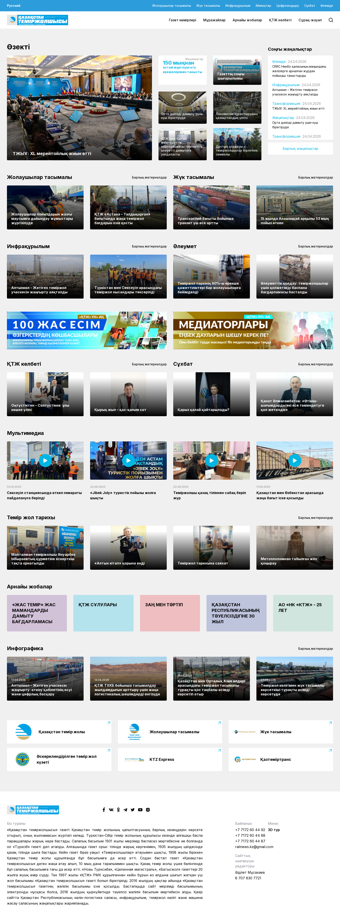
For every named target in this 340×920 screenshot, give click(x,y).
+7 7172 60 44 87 (250, 841)
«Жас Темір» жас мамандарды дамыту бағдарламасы (34, 613)
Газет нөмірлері (182, 20)
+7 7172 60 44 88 (250, 835)
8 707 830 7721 (248, 878)
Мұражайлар (214, 20)
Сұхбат (309, 5)
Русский (13, 5)
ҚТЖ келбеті (280, 20)
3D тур (274, 830)
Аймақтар (263, 5)
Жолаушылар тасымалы (171, 5)
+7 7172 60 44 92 (250, 830)
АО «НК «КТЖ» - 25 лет (300, 607)
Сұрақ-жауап (310, 20)
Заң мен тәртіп (164, 604)
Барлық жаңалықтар (300, 148)
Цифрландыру (287, 5)
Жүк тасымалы (208, 5)
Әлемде (326, 5)
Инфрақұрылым (237, 5)
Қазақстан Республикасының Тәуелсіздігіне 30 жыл (236, 613)
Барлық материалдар (149, 177)
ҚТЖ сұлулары (98, 604)
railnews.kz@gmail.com (254, 847)
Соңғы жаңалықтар (290, 49)
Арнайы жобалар (247, 20)
